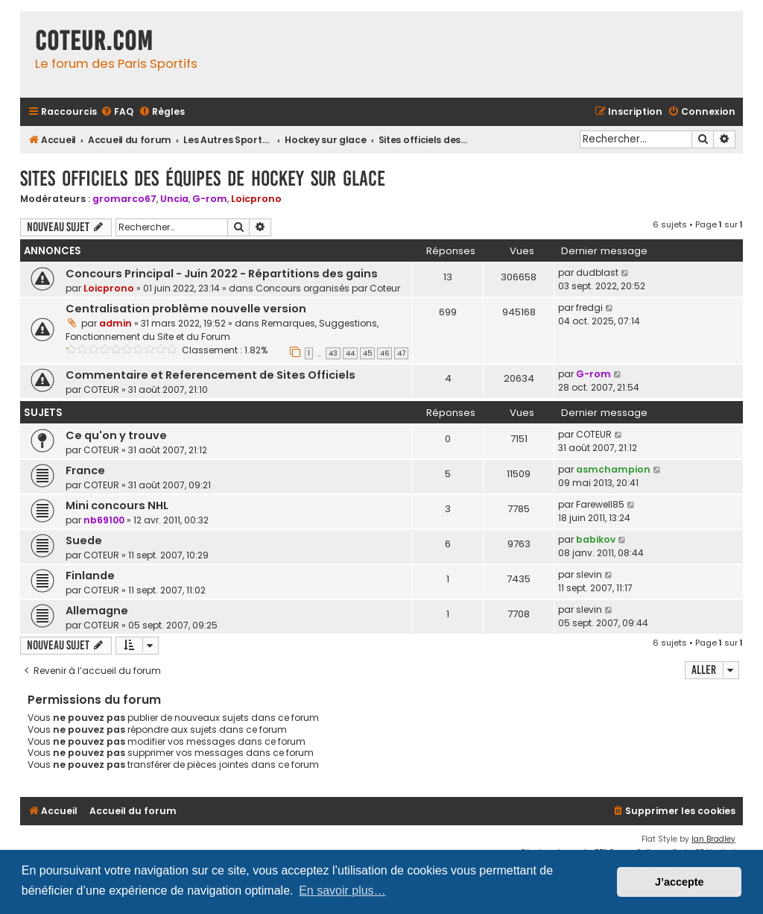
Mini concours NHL (117, 505)
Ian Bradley (713, 839)
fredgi (589, 307)
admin (115, 323)
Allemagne (97, 610)
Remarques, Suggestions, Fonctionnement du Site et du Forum (222, 330)
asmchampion (613, 469)
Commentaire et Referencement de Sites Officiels (210, 375)
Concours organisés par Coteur (328, 288)
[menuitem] (117, 112)
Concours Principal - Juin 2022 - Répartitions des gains (222, 273)
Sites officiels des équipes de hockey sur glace (202, 178)
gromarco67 (124, 198)
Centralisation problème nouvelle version (186, 308)
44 (350, 353)
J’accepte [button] (679, 882)
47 (401, 353)
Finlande (90, 575)
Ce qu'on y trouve (116, 435)
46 (384, 353)
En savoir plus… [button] (342, 890)
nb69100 (103, 520)
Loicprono (256, 198)
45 (367, 353)
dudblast (597, 272)
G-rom (209, 198)
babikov (595, 539)
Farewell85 (600, 504)
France (85, 470)
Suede (84, 540)
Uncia (174, 198)
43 (333, 353)
